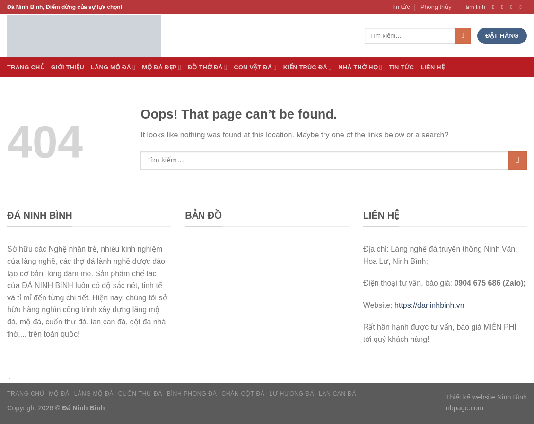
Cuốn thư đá (140, 393)
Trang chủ (25, 393)
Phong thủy (436, 6)
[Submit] (517, 160)
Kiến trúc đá (307, 67)
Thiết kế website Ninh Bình (486, 397)
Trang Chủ (25, 67)
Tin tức (400, 6)
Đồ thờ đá (208, 67)
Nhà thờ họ (360, 67)
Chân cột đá (242, 393)
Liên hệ (432, 67)
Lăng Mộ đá (113, 67)
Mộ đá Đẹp (161, 67)
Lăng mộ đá (94, 393)
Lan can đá (338, 393)
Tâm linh (473, 6)
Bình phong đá (192, 393)
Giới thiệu (67, 67)
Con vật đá (255, 67)
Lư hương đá (291, 393)
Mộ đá (59, 393)
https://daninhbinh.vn (429, 305)
